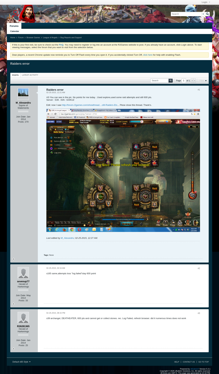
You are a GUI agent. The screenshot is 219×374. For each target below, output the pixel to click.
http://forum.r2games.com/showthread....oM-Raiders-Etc (89, 105)
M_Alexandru (67, 238)
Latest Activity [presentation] (30, 75)
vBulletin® (194, 369)
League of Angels (50, 37)
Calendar (14, 31)
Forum (21, 37)
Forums (14, 26)
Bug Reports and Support (71, 37)
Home (12, 37)
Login (206, 2)
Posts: (21, 122)
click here (147, 55)
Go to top (203, 362)
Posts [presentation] (15, 75)
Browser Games (33, 37)
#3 (199, 313)
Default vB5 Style (21, 362)
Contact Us (189, 362)
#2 (199, 268)
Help (176, 362)
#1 (199, 89)
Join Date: (21, 116)
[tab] (15, 75)
